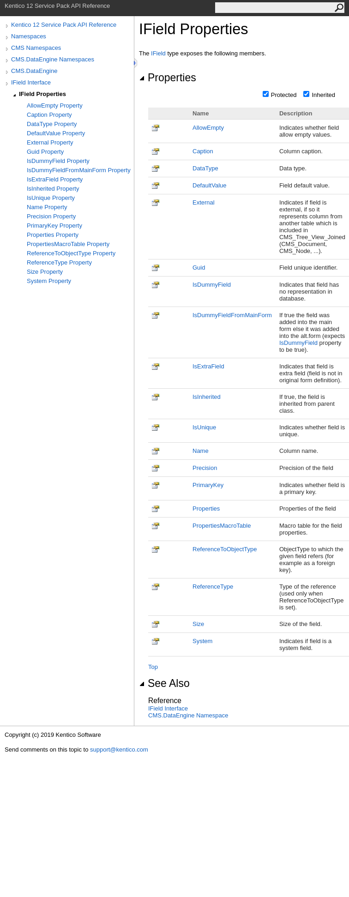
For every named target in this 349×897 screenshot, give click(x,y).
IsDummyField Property (58, 160)
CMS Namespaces (36, 47)
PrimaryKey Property (54, 225)
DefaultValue (209, 185)
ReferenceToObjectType (225, 549)
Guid (199, 267)
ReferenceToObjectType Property (71, 253)
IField (158, 53)
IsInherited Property (53, 188)
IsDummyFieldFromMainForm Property (79, 170)
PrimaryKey (208, 485)
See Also (164, 683)
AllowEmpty (208, 127)
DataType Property (52, 123)
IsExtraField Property (55, 179)
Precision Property (51, 216)
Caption (203, 151)
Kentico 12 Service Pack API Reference (63, 24)
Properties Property (52, 234)
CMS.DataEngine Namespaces (52, 59)
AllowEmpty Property (55, 105)
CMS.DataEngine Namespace (188, 715)
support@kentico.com (119, 749)
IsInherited (207, 396)
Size (198, 623)
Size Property (45, 271)
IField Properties (42, 93)
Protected (284, 94)
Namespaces (28, 36)
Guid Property (45, 151)
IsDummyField (212, 284)
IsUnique (204, 427)
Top (153, 666)
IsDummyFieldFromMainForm (232, 315)
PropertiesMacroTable (222, 525)
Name (201, 450)
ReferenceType (213, 586)
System (202, 641)
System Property (49, 280)
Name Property (47, 207)
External (204, 202)
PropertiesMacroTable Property (68, 244)
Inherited (323, 94)
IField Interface (31, 82)
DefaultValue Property (56, 133)
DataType (205, 168)
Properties (167, 78)
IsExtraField (208, 366)
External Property (50, 142)
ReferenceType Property (59, 262)
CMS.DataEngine (34, 70)
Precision (205, 467)
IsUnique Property (51, 197)
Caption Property (49, 114)
